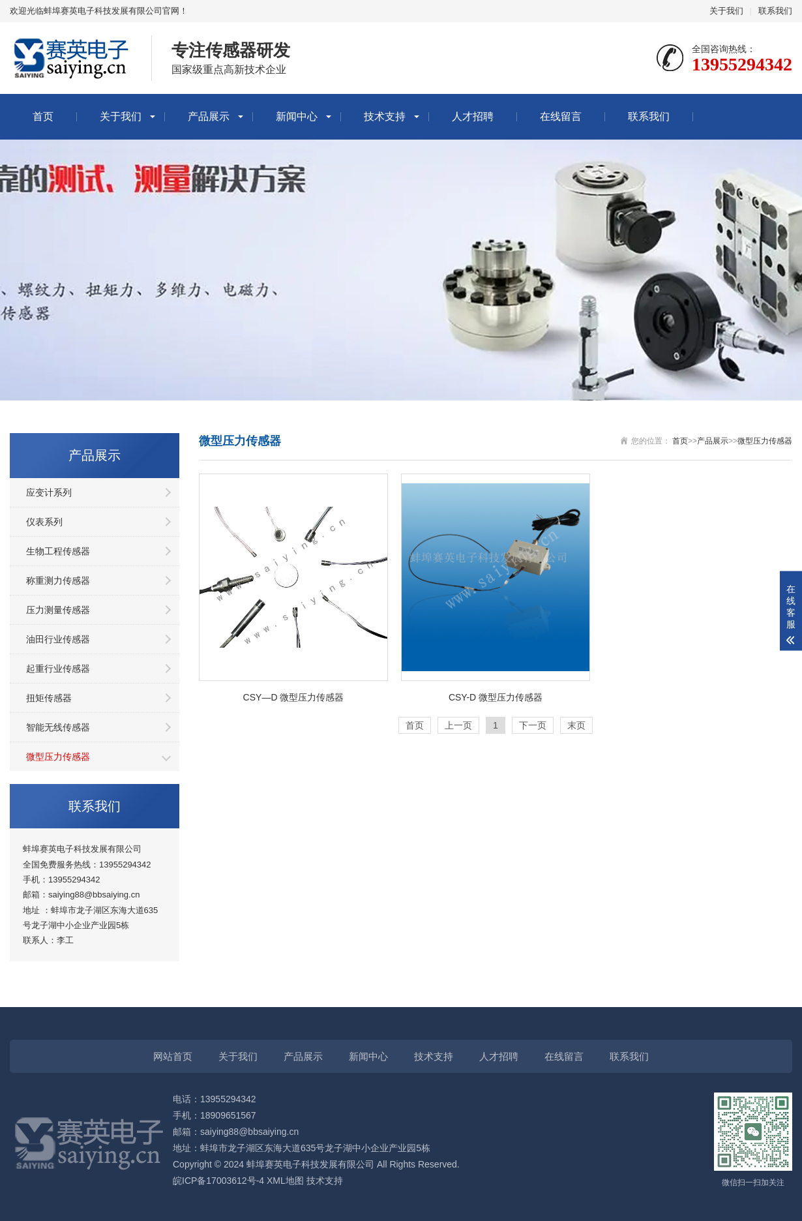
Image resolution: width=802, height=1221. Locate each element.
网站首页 (172, 1056)
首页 (43, 116)
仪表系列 (44, 522)
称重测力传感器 (58, 580)
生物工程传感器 (58, 551)
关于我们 (726, 11)
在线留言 (561, 116)
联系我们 (775, 11)
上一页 (458, 725)
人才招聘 (473, 116)
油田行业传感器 (58, 639)
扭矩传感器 (49, 698)
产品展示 (209, 116)
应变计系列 (49, 492)
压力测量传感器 (58, 610)
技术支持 (385, 116)
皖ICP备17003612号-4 (218, 1180)
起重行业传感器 (58, 668)
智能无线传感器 (58, 727)
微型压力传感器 (58, 756)
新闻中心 (297, 116)
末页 (576, 725)
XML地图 (285, 1180)
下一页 (532, 725)
